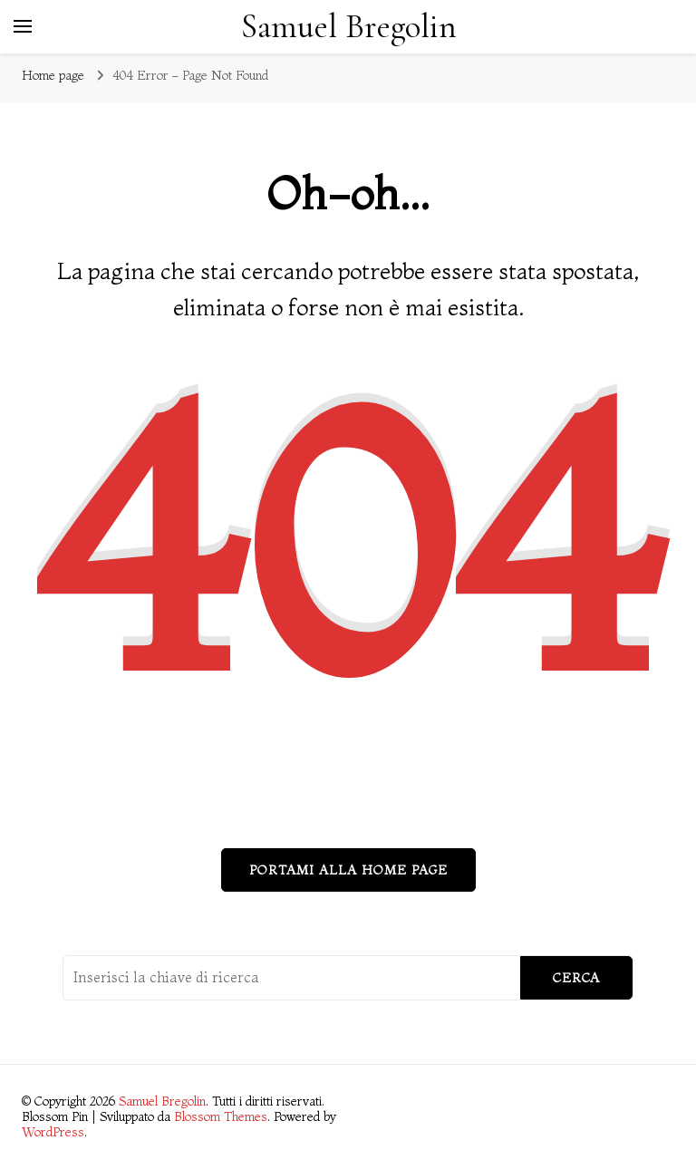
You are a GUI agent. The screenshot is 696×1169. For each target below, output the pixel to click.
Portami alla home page (348, 870)
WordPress (53, 1132)
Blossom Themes (220, 1116)
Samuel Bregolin (349, 26)
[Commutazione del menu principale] (23, 26)
